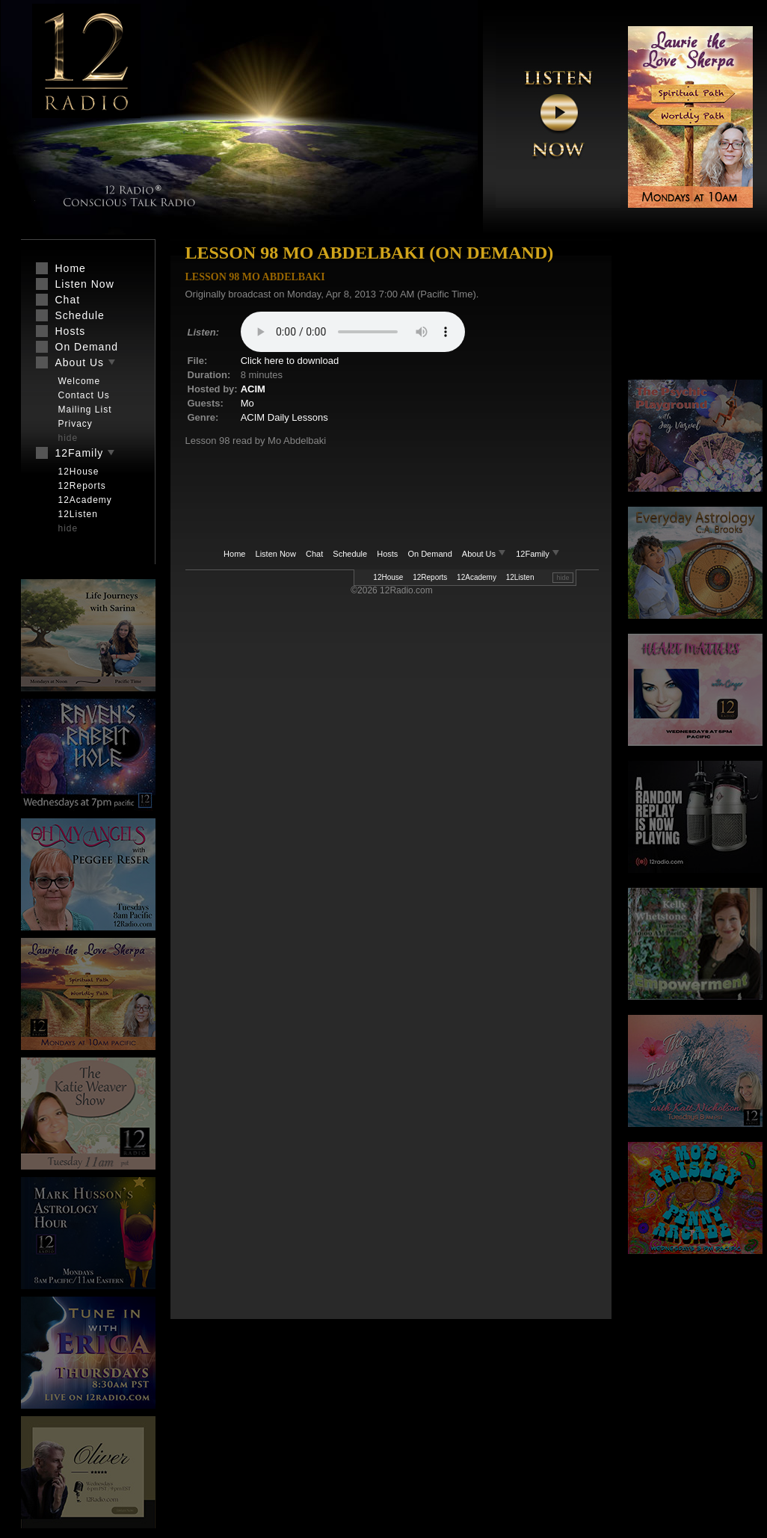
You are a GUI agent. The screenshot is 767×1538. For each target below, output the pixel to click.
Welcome (79, 381)
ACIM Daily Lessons (284, 417)
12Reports (430, 577)
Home (234, 553)
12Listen (520, 577)
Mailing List (85, 409)
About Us (485, 553)
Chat (314, 553)
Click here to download (290, 360)
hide (562, 577)
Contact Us (84, 395)
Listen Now (276, 553)
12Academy (476, 577)
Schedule (350, 553)
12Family (538, 553)
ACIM (253, 389)
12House (388, 577)
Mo (247, 403)
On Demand (429, 553)
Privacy (75, 424)
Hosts (387, 553)
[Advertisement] (695, 310)
